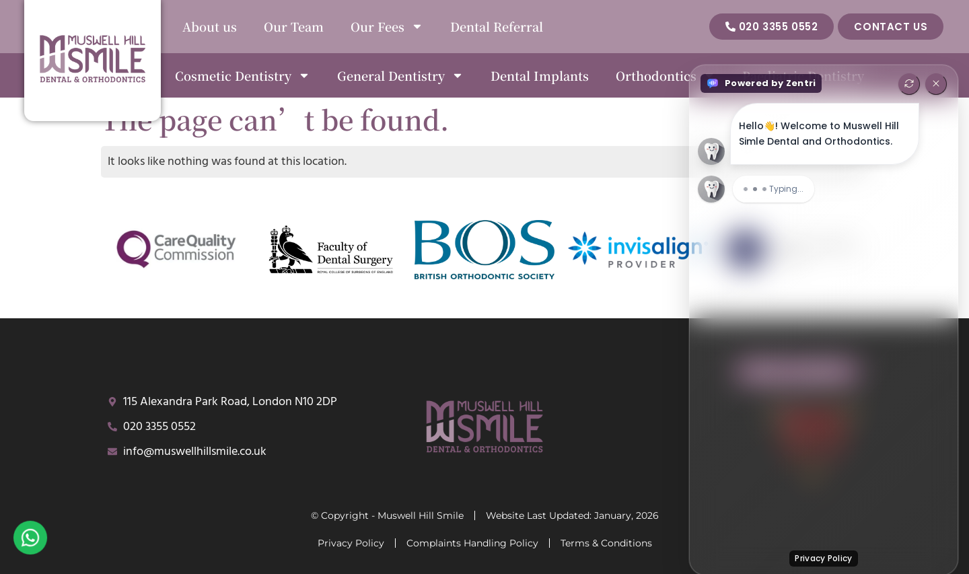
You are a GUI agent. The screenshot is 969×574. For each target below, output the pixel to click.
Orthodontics (665, 75)
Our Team (294, 26)
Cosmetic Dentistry (242, 75)
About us (209, 26)
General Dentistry (400, 75)
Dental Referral (496, 26)
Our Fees (387, 26)
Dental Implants (540, 75)
